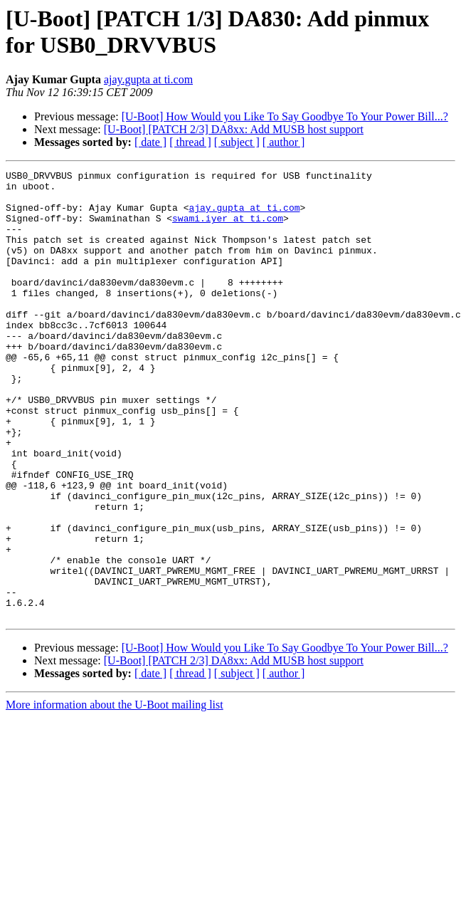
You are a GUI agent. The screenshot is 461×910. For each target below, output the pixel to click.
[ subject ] (237, 142)
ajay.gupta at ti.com (148, 79)
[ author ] (284, 142)
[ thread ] (190, 142)
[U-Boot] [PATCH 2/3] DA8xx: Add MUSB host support (234, 129)
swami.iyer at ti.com (227, 228)
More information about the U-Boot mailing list (114, 794)
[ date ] (150, 142)
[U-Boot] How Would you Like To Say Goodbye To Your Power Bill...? (285, 116)
